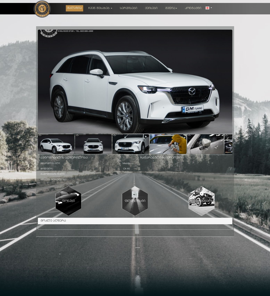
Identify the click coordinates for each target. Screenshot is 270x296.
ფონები (68, 201)
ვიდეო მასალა (201, 201)
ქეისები (151, 8)
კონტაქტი (193, 8)
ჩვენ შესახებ (100, 8)
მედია (171, 8)
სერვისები (128, 8)
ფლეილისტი (135, 201)
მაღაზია (74, 8)
